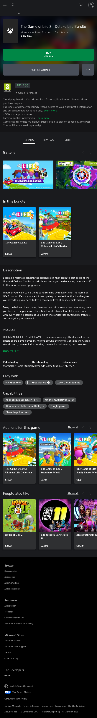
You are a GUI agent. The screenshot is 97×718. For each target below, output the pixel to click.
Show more (11, 350)
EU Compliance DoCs (29, 711)
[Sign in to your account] (91, 5)
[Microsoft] (48, 3)
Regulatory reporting (50, 711)
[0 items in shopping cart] (82, 5)
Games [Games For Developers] (7, 675)
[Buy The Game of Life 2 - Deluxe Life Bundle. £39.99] (48, 55)
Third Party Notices (76, 706)
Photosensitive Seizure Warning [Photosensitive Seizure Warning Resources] (18, 623)
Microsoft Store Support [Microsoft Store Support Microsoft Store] (15, 646)
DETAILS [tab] (29, 140)
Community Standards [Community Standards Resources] (14, 617)
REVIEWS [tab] (48, 140)
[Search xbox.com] (13, 5)
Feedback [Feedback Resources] (8, 611)
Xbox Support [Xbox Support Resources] (10, 606)
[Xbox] (10, 13)
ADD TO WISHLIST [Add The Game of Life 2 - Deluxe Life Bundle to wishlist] (41, 69)
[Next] (90, 152)
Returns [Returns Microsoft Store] (7, 652)
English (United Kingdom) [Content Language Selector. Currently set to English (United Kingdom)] (21, 686)
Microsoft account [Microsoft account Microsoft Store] (12, 640)
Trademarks (60, 706)
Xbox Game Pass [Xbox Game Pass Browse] (11, 583)
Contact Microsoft (12, 706)
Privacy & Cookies (31, 706)
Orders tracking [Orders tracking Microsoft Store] (11, 658)
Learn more (50, 110)
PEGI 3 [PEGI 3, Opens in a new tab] (22, 85)
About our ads (10, 711)
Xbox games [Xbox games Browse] (9, 577)
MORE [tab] (68, 140)
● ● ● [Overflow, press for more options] (88, 70)
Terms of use (47, 706)
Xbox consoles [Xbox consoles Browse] (10, 571)
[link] (19, 232)
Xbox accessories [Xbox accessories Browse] (12, 588)
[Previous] (83, 152)
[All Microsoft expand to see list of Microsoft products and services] (4, 5)
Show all (73, 427)
